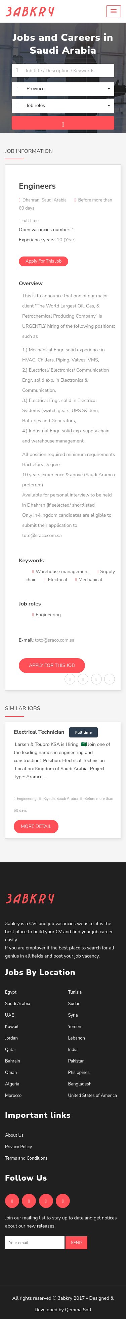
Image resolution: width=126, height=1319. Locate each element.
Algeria (12, 1084)
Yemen (74, 1027)
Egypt (10, 992)
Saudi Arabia (17, 1004)
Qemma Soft (78, 1310)
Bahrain (12, 1061)
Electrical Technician (39, 732)
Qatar (10, 1050)
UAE (9, 1015)
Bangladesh (80, 1084)
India (73, 1050)
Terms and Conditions (26, 1158)
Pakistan (76, 1061)
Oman (11, 1073)
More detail (36, 826)
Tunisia (75, 992)
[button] (113, 11)
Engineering (25, 798)
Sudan (74, 1004)
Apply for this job (43, 261)
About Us (14, 1135)
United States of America (92, 1096)
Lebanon (76, 1038)
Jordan (11, 1038)
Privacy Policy (18, 1147)
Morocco (13, 1096)
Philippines (79, 1073)
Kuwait (12, 1027)
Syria (73, 1015)
